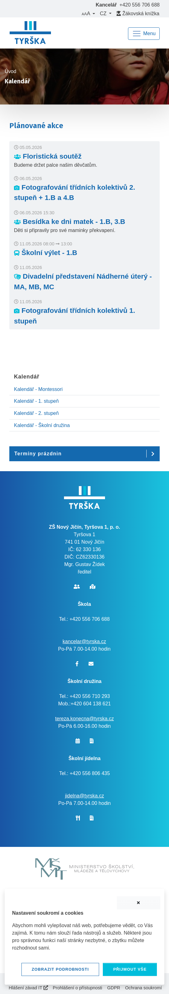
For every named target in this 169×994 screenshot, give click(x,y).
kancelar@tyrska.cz (84, 641)
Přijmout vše (130, 969)
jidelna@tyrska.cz (84, 795)
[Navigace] (144, 33)
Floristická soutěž (47, 156)
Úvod (10, 71)
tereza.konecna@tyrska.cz (84, 718)
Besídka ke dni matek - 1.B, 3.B (69, 221)
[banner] (30, 34)
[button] (88, 13)
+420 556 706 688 (140, 4)
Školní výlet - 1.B (45, 253)
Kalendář (26, 377)
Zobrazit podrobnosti (60, 969)
